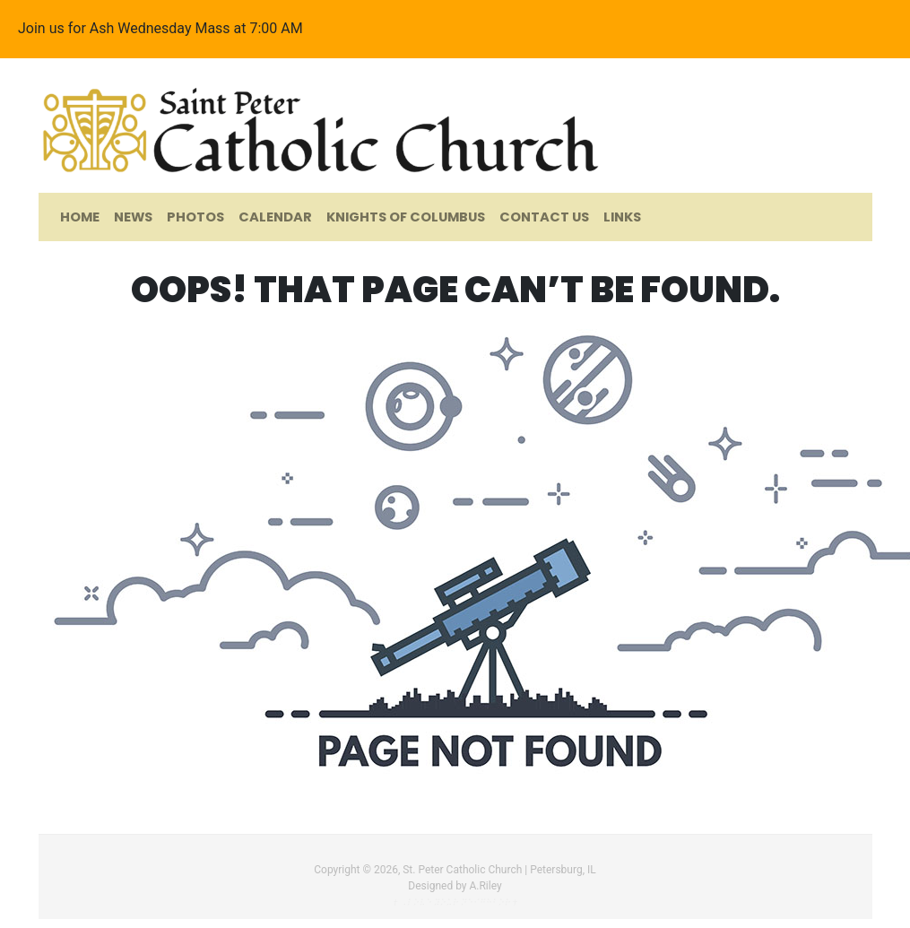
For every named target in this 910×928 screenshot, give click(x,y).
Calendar (275, 217)
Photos (195, 217)
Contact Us (544, 217)
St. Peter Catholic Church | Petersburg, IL (499, 869)
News (133, 217)
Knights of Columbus (405, 217)
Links (622, 217)
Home (80, 217)
